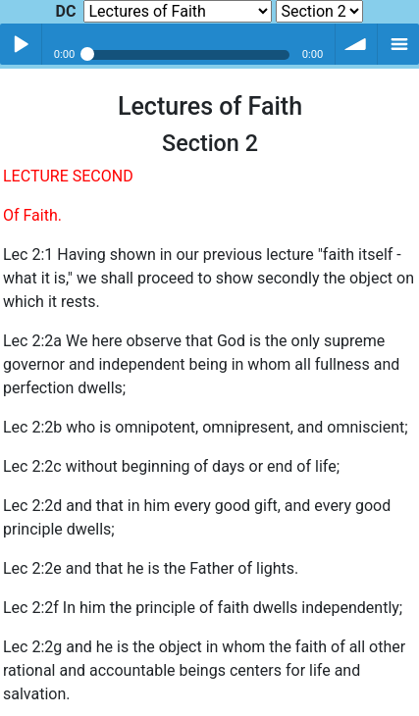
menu (398, 44)
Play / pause (20, 44)
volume (356, 44)
